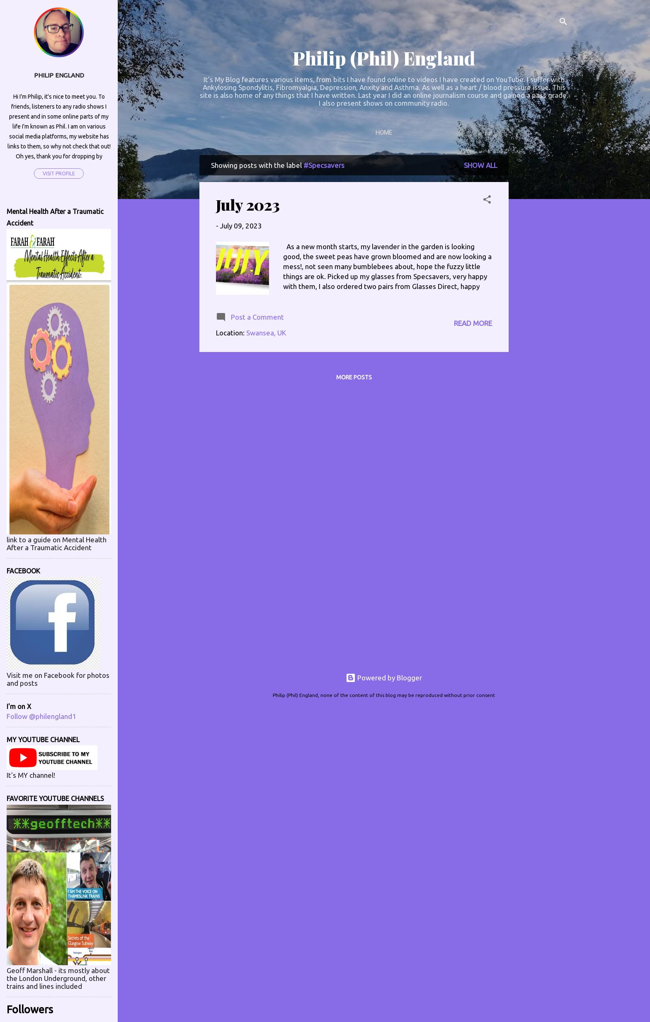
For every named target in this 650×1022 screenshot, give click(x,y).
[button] (487, 200)
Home (384, 132)
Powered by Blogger (384, 678)
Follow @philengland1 (41, 716)
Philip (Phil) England (384, 58)
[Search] (563, 22)
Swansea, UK (266, 333)
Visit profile (59, 173)
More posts (354, 377)
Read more (473, 323)
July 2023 (248, 204)
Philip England (59, 75)
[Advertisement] (541, 279)
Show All (480, 165)
